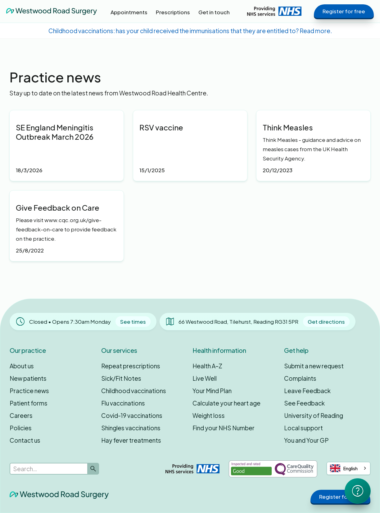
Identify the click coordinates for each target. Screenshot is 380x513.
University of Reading (313, 415)
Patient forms (29, 403)
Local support (303, 428)
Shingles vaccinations (131, 428)
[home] (51, 11)
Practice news (29, 390)
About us (22, 366)
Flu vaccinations (123, 403)
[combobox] (348, 468)
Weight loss (208, 415)
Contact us (25, 440)
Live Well (204, 378)
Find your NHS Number (223, 428)
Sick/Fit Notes (121, 378)
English (344, 468)
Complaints (300, 378)
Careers (21, 415)
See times (133, 321)
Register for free (344, 11)
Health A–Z (207, 366)
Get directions (326, 321)
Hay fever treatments (131, 440)
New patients (28, 378)
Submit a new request (314, 366)
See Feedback (304, 403)
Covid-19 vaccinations (131, 415)
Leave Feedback (307, 390)
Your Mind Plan (212, 390)
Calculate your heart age (226, 403)
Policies (21, 428)
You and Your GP (306, 440)
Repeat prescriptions (130, 366)
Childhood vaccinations (133, 390)
